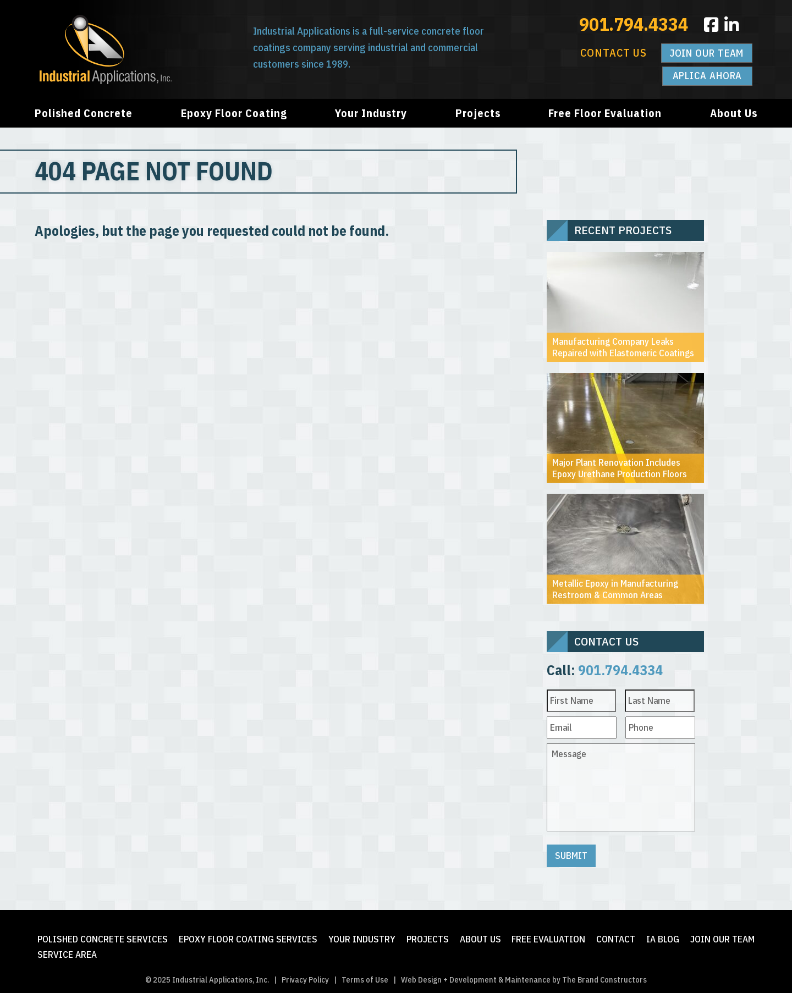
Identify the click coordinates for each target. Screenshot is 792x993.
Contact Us (613, 52)
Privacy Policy (305, 975)
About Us (733, 113)
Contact (615, 936)
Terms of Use (365, 975)
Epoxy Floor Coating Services (248, 936)
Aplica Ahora (708, 75)
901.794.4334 (633, 24)
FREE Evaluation (548, 936)
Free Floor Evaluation (605, 113)
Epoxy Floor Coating (234, 113)
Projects (478, 113)
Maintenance (528, 975)
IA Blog (662, 936)
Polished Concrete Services (102, 936)
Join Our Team (707, 53)
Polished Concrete (84, 113)
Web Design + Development (449, 975)
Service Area (67, 951)
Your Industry (371, 113)
